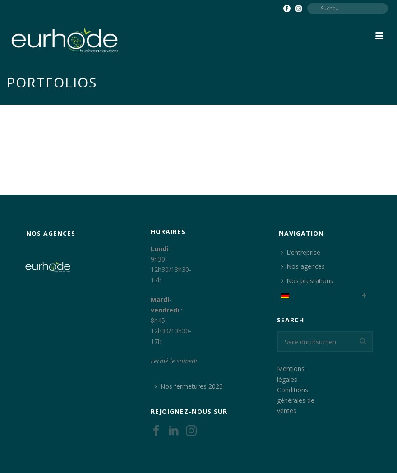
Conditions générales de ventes (295, 400)
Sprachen (25, 8)
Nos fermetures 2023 (189, 386)
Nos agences (303, 266)
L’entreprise (300, 252)
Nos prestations (307, 280)
